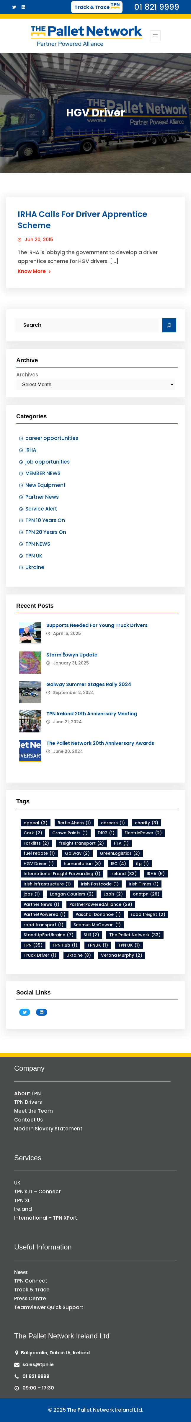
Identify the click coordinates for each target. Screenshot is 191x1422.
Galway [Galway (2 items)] (77, 853)
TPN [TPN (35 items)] (33, 945)
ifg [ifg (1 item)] (142, 863)
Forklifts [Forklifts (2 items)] (36, 843)
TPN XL (22, 1200)
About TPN (27, 1093)
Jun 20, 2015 (39, 244)
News (21, 1272)
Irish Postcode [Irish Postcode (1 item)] (100, 884)
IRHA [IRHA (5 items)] (156, 873)
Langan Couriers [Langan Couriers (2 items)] (72, 894)
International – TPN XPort (45, 1217)
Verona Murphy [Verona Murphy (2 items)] (121, 955)
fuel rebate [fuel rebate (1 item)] (39, 853)
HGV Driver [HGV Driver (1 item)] (39, 863)
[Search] (169, 325)
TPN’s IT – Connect (37, 1191)
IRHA (30, 450)
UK (17, 1182)
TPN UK (34, 555)
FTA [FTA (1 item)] (121, 843)
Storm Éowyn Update (71, 654)
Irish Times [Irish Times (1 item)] (144, 884)
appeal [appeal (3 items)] (36, 823)
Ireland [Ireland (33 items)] (123, 873)
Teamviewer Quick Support (48, 1307)
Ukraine (34, 567)
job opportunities (47, 461)
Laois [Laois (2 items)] (113, 894)
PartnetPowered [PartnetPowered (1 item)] (45, 914)
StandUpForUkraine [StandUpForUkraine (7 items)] (49, 935)
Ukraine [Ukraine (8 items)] (78, 955)
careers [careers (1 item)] (113, 823)
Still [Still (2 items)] (91, 935)
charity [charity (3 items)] (146, 823)
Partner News (42, 496)
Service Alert (41, 508)
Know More (32, 276)
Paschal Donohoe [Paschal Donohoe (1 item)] (98, 914)
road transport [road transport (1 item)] (43, 925)
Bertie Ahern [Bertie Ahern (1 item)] (74, 823)
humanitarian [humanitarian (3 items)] (82, 863)
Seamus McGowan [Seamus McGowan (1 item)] (97, 925)
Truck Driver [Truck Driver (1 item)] (40, 955)
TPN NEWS (37, 543)
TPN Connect (30, 1280)
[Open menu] (155, 35)
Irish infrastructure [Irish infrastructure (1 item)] (47, 884)
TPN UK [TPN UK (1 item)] (129, 945)
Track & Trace (32, 1289)
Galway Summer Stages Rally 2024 (88, 684)
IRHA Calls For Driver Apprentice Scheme (82, 225)
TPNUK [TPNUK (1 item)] (97, 945)
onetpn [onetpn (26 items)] (146, 894)
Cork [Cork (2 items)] (33, 833)
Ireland (23, 1209)
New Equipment (45, 485)
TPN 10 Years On (45, 520)
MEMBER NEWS (43, 473)
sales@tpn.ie (38, 1364)
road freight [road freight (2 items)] (148, 914)
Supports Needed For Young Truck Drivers (97, 625)
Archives (27, 374)
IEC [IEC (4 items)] (118, 863)
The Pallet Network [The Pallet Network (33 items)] (135, 935)
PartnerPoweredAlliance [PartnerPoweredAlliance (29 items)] (100, 904)
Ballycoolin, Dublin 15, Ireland (55, 1352)
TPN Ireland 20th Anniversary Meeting (91, 713)
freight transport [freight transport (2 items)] (81, 843)
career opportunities (51, 438)
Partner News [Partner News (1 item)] (41, 904)
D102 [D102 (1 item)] (106, 833)
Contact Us (28, 1119)
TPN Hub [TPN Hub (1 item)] (65, 945)
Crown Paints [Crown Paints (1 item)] (70, 833)
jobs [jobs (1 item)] (32, 894)
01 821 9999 (35, 1376)
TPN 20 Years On (45, 532)
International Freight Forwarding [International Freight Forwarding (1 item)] (62, 873)
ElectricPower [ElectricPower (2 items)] (143, 833)
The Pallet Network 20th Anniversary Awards (100, 743)
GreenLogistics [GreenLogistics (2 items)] (120, 853)
